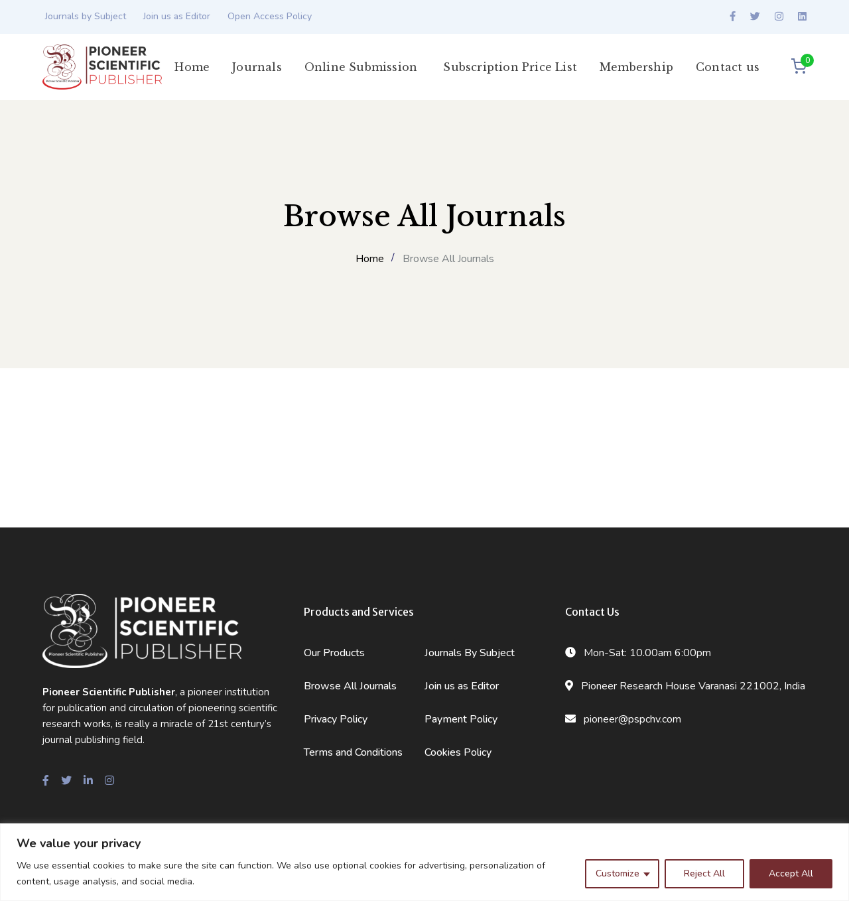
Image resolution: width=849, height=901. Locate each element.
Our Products (334, 653)
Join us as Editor (176, 16)
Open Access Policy (270, 16)
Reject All (704, 873)
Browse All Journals (350, 686)
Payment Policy (460, 719)
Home (370, 258)
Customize (617, 873)
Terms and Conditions (353, 752)
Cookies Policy (457, 752)
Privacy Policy (335, 719)
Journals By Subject (469, 653)
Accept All (791, 873)
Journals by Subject (85, 16)
